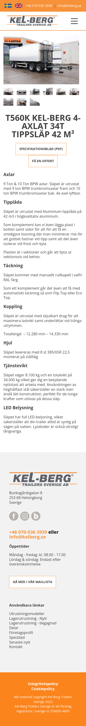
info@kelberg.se (69, 6)
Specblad (17, 637)
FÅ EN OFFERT (43, 161)
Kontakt (15, 646)
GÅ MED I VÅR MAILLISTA (32, 582)
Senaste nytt (19, 642)
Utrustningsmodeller (26, 613)
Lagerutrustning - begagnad (32, 623)
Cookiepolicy (43, 688)
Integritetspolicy (43, 683)
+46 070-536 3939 (39, 6)
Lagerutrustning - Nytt (28, 618)
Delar (13, 627)
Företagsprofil (21, 632)
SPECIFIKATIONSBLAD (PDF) (41, 149)
